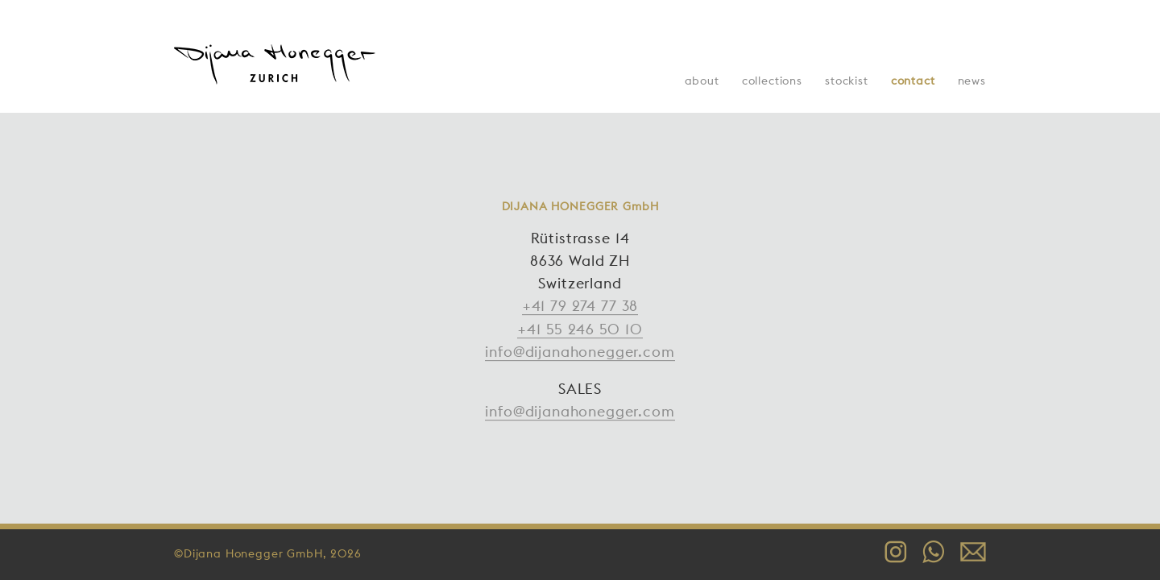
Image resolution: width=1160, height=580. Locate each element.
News (972, 80)
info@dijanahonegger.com (579, 351)
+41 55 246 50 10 (579, 329)
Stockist (846, 80)
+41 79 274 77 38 (580, 305)
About (702, 80)
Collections (772, 80)
